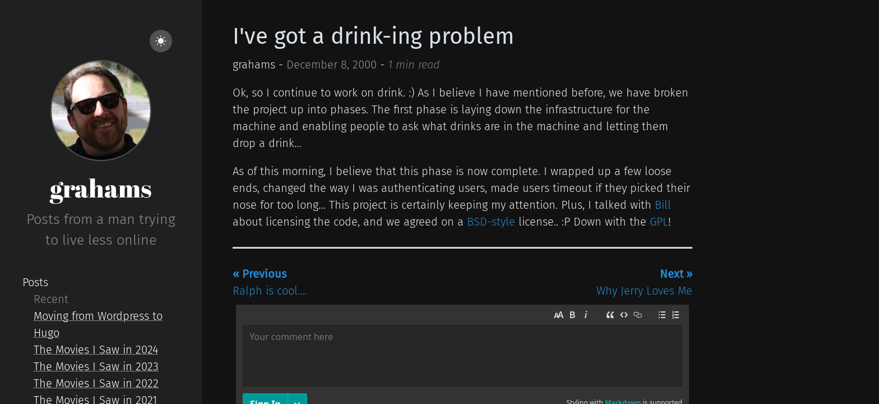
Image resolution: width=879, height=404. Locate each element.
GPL (659, 221)
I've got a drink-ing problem (373, 36)
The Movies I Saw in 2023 (96, 366)
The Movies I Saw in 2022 (96, 383)
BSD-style (491, 221)
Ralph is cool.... (270, 282)
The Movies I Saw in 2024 (96, 349)
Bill (663, 205)
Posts (35, 282)
